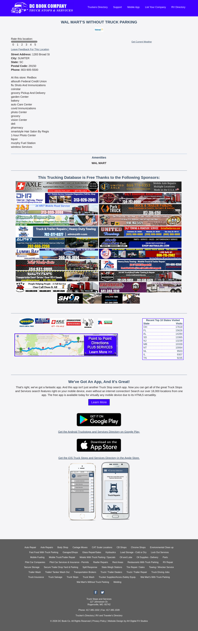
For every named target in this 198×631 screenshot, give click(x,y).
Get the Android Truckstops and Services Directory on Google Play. (99, 431)
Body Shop (62, 547)
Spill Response (89, 567)
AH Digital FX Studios (137, 621)
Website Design (115, 621)
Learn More (99, 402)
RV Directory (178, 7)
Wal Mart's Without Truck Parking (93, 582)
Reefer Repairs (100, 562)
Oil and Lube (126, 557)
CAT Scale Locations (102, 547)
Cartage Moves (80, 547)
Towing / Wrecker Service (161, 567)
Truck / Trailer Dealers (111, 572)
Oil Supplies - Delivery (147, 557)
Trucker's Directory (84, 615)
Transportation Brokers (85, 572)
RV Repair (168, 562)
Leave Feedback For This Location (30, 49)
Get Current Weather (141, 42)
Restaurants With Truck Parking (143, 562)
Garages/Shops (70, 552)
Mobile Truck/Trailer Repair (62, 557)
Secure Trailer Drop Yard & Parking (61, 567)
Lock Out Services (160, 552)
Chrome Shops (138, 547)
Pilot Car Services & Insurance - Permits (69, 562)
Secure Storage (31, 567)
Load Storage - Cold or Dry (133, 552)
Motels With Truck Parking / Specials (97, 557)
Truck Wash (88, 577)
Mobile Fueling (37, 557)
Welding (117, 582)
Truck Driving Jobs (160, 572)
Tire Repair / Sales (136, 567)
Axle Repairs (47, 547)
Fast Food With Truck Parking (43, 552)
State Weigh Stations (112, 567)
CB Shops (122, 547)
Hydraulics (111, 552)
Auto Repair (30, 547)
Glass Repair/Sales (91, 552)
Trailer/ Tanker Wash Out (57, 572)
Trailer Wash (34, 572)
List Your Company (155, 7)
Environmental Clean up (162, 547)
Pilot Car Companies (35, 562)
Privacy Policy (99, 621)
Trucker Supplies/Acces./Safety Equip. (117, 577)
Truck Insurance (36, 577)
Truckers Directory (98, 7)
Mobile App (133, 7)
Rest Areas (117, 562)
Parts (165, 557)
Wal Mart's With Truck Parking (155, 577)
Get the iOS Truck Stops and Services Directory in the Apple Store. (99, 457)
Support (117, 7)
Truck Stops (72, 577)
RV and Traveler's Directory (109, 615)
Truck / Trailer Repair (137, 572)
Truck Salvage (55, 577)
